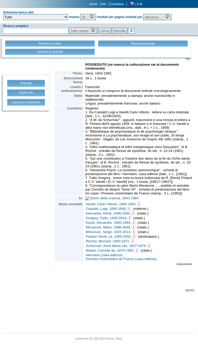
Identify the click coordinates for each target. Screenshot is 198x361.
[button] (88, 17)
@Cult (99, 338)
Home (93, 4)
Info (103, 4)
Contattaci (117, 4)
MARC (190, 290)
